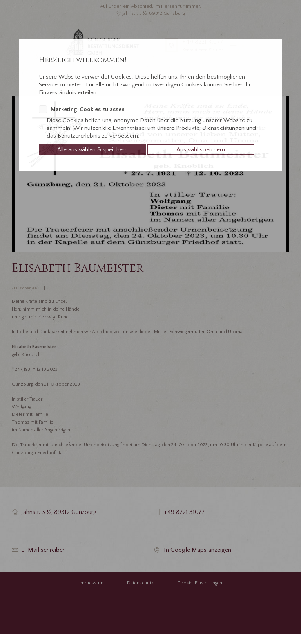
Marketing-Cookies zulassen (88, 109)
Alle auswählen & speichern (92, 149)
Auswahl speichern (200, 149)
